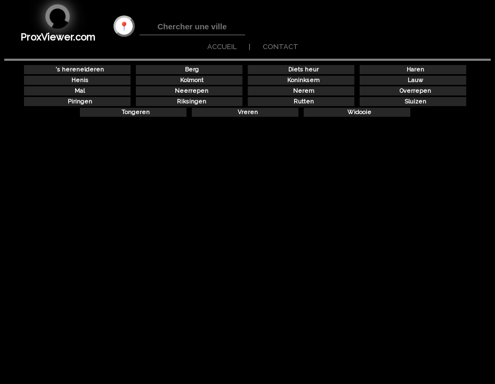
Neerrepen (191, 90)
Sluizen (415, 101)
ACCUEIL (222, 47)
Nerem (303, 90)
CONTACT (280, 47)
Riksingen (191, 101)
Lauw (415, 80)
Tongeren (135, 112)
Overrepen (415, 90)
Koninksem (303, 80)
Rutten (304, 101)
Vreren (248, 112)
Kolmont (192, 80)
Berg (192, 69)
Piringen (80, 101)
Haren (415, 69)
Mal (80, 90)
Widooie (359, 112)
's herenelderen (79, 69)
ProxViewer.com (57, 37)
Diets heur (303, 69)
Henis (79, 80)
